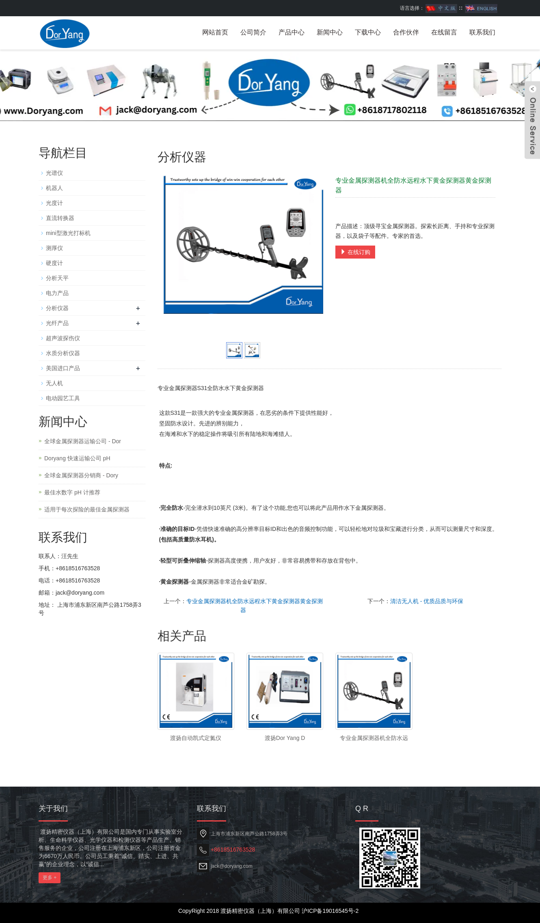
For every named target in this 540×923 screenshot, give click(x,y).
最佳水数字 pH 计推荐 (72, 492)
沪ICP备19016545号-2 (330, 911)
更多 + (49, 877)
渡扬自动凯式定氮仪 (195, 738)
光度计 (54, 203)
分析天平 (57, 278)
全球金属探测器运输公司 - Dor (82, 441)
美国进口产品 (63, 368)
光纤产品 (57, 323)
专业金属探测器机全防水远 (374, 738)
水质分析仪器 (63, 353)
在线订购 (355, 252)
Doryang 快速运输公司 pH (77, 458)
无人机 (54, 383)
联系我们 (482, 32)
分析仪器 (57, 308)
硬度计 (54, 263)
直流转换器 (60, 218)
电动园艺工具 (63, 398)
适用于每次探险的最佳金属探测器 (87, 509)
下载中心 (368, 32)
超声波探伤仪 (63, 338)
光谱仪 (54, 173)
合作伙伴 (406, 32)
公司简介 (253, 32)
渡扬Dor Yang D (285, 738)
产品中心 (292, 32)
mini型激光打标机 (68, 233)
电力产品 (57, 293)
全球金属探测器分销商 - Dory (81, 475)
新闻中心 (330, 32)
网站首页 (215, 32)
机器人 (54, 188)
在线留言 (444, 32)
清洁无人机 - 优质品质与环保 (426, 601)
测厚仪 (54, 248)
